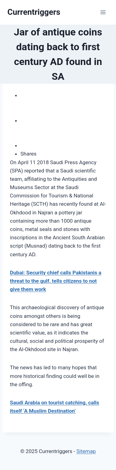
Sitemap (86, 451)
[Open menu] (103, 12)
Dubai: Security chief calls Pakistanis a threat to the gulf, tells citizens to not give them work (55, 280)
